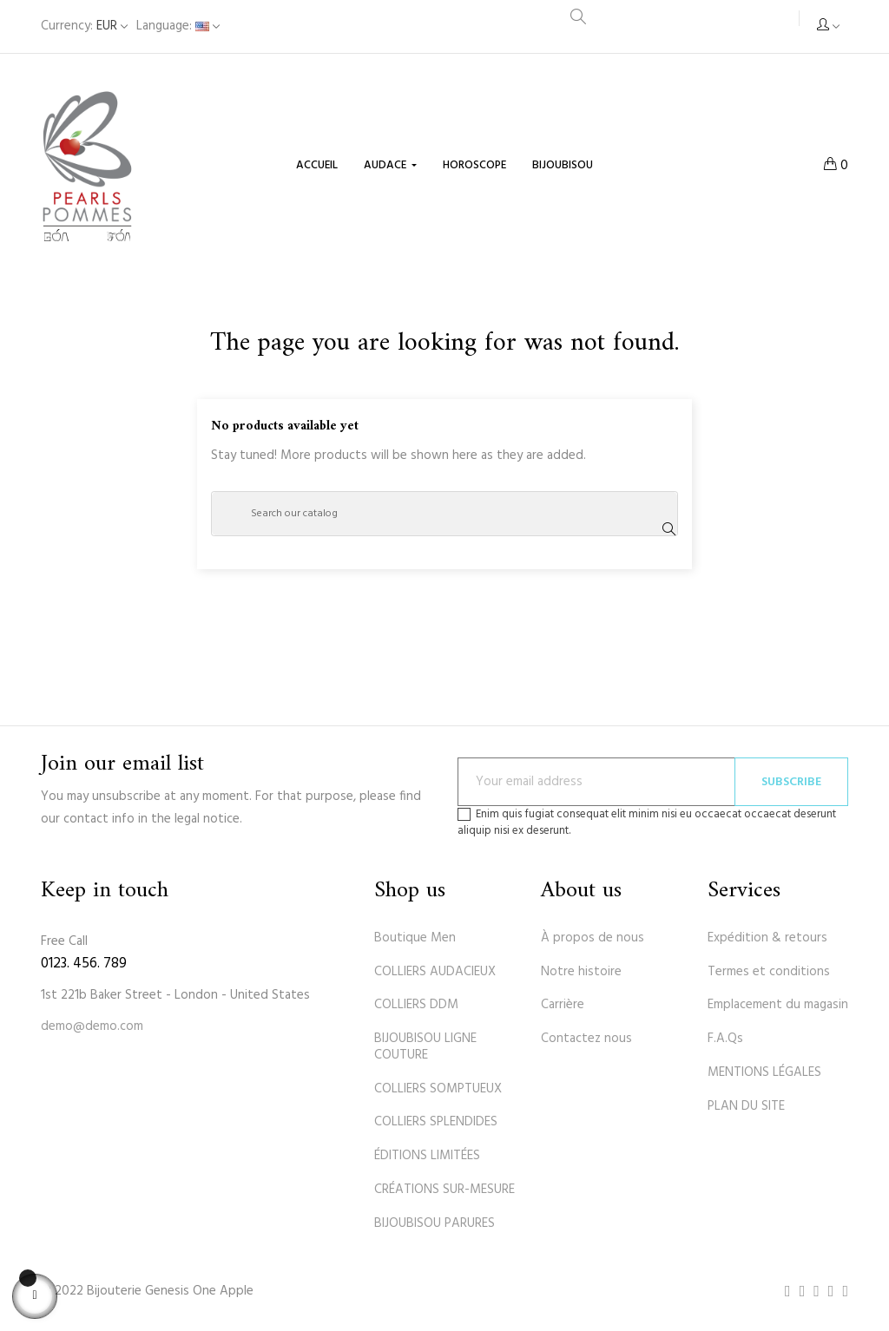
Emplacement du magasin (778, 1004)
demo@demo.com (92, 1026)
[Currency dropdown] (84, 26)
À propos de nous (592, 938)
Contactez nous (586, 1038)
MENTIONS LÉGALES (764, 1072)
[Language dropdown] (178, 26)
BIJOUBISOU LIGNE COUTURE (425, 1046)
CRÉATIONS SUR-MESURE (444, 1189)
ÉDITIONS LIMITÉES (427, 1155)
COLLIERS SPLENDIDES (435, 1121)
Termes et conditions (769, 971)
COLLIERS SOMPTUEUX (438, 1089)
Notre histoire (581, 971)
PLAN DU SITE (746, 1106)
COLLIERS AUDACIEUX (435, 971)
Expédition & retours (767, 938)
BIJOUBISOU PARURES (434, 1223)
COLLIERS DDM (416, 1004)
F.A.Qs (725, 1038)
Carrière (562, 1004)
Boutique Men (415, 938)
